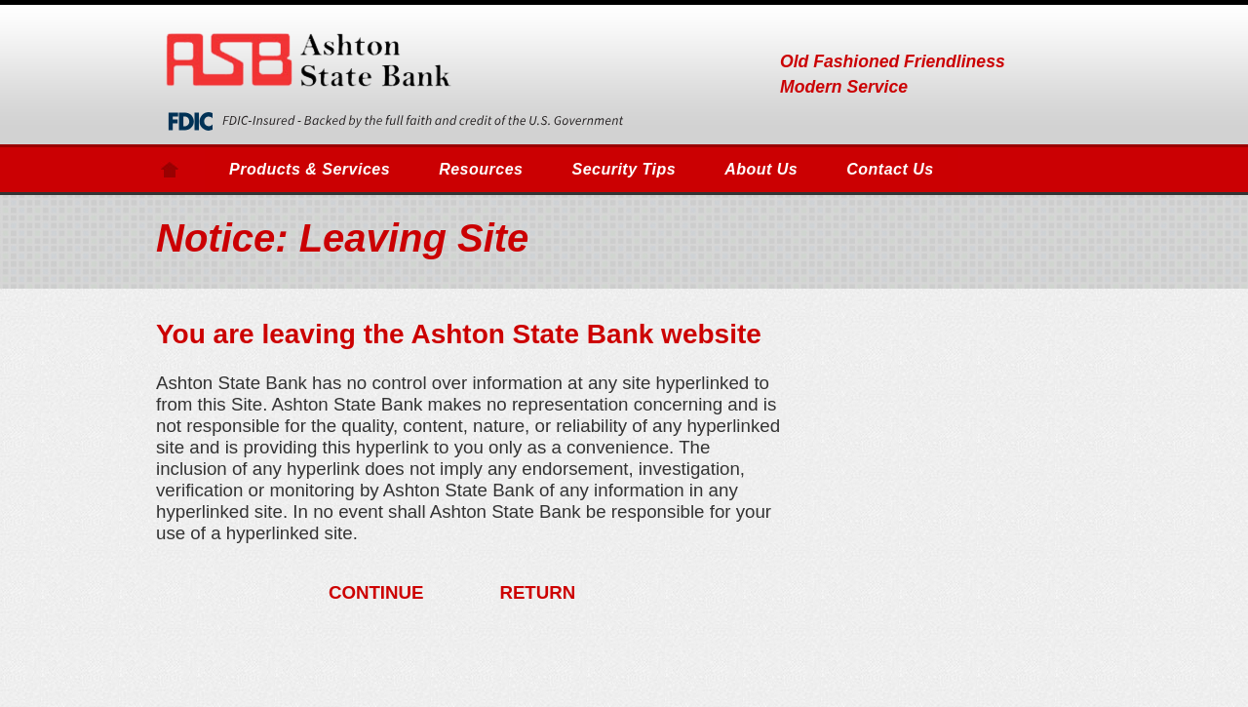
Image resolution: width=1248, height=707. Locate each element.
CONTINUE (376, 592)
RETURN (537, 592)
